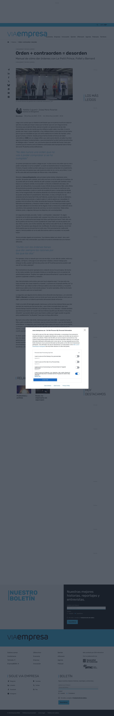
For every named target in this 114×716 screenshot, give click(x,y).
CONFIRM (45, 379)
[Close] (85, 330)
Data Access (57, 385)
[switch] (77, 356)
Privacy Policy (66, 385)
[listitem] (57, 353)
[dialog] (57, 358)
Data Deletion (47, 385)
